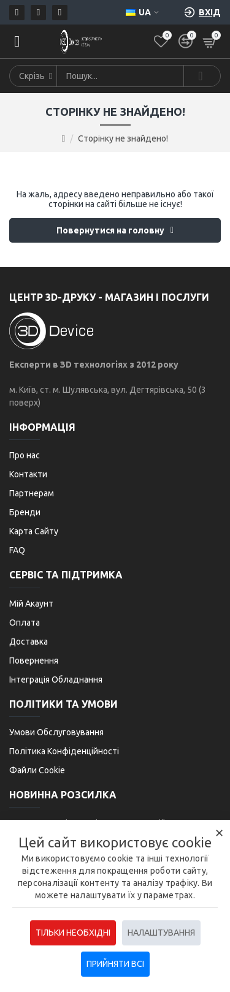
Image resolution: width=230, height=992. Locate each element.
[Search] (201, 76)
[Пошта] (17, 12)
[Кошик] (210, 41)
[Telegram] (59, 12)
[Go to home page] (63, 138)
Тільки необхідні (73, 932)
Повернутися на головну (110, 230)
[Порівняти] (185, 41)
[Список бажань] (161, 41)
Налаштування (161, 932)
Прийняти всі (115, 964)
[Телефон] (38, 12)
